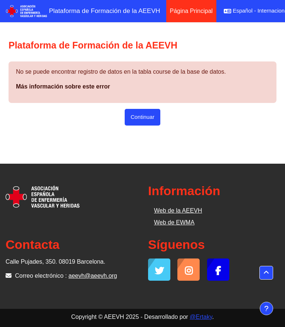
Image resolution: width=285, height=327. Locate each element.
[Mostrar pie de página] (266, 308)
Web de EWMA (174, 222)
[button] (266, 273)
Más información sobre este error (63, 86)
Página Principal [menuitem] (191, 11)
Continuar (142, 117)
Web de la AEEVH (178, 210)
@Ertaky (201, 317)
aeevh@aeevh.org (93, 276)
